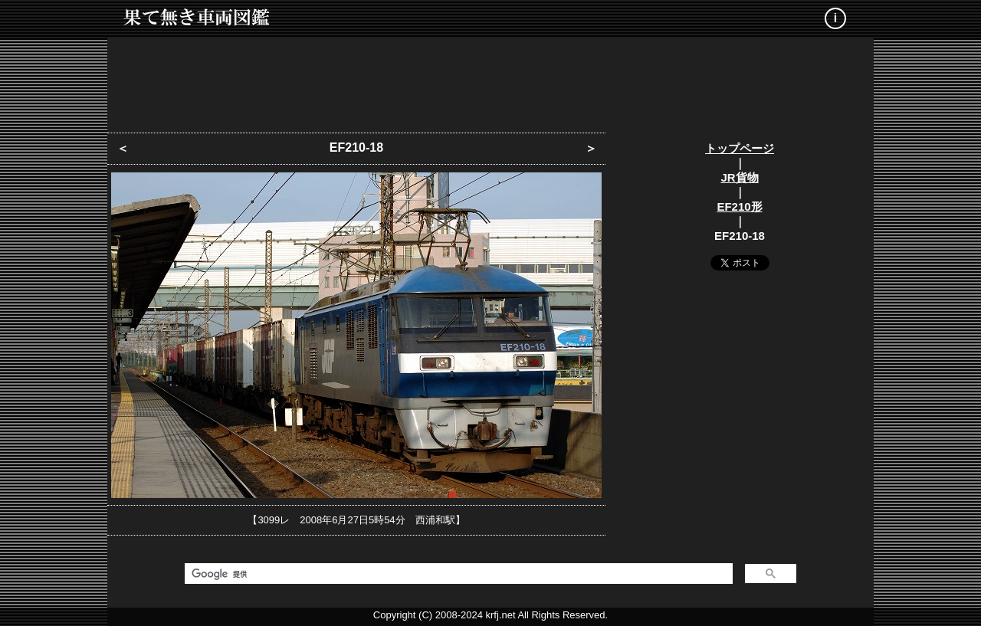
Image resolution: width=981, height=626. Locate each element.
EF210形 (739, 206)
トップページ (739, 148)
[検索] (457, 574)
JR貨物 (739, 177)
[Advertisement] (490, 80)
